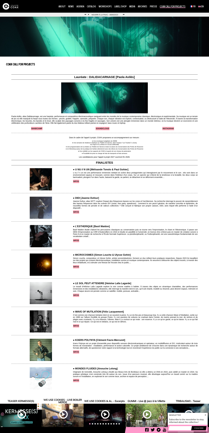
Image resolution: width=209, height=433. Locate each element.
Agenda (80, 6)
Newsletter (175, 415)
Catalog (91, 6)
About (62, 6)
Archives (142, 6)
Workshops (105, 6)
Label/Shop (120, 6)
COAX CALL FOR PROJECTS (172, 6)
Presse (153, 6)
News (71, 6)
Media (132, 6)
